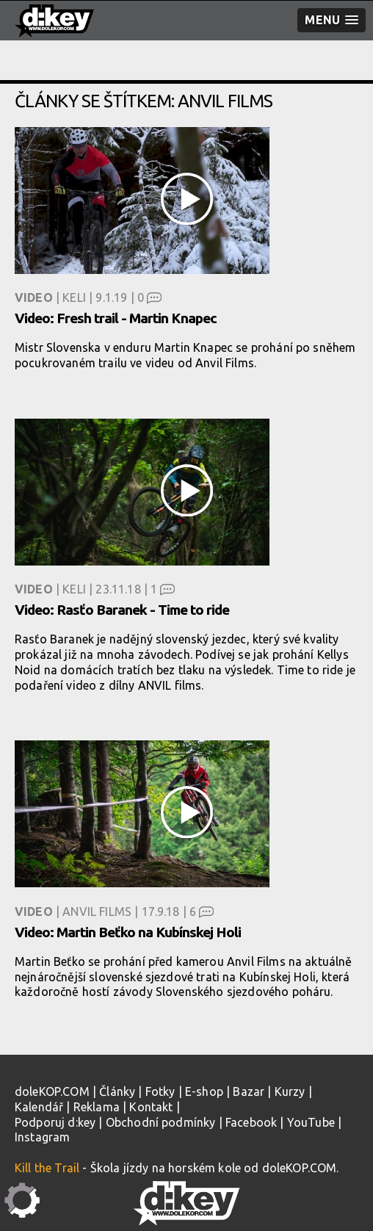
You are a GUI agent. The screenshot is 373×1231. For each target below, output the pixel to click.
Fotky (160, 1091)
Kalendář (39, 1106)
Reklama (96, 1106)
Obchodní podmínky (161, 1122)
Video (34, 297)
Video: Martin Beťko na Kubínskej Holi (128, 932)
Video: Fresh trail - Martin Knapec (116, 318)
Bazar (248, 1091)
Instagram (42, 1137)
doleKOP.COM (52, 1091)
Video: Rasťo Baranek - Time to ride (122, 610)
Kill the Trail (47, 1167)
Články (117, 1091)
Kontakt (151, 1106)
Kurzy (290, 1091)
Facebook (251, 1122)
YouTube (311, 1122)
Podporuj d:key (55, 1122)
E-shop (204, 1091)
